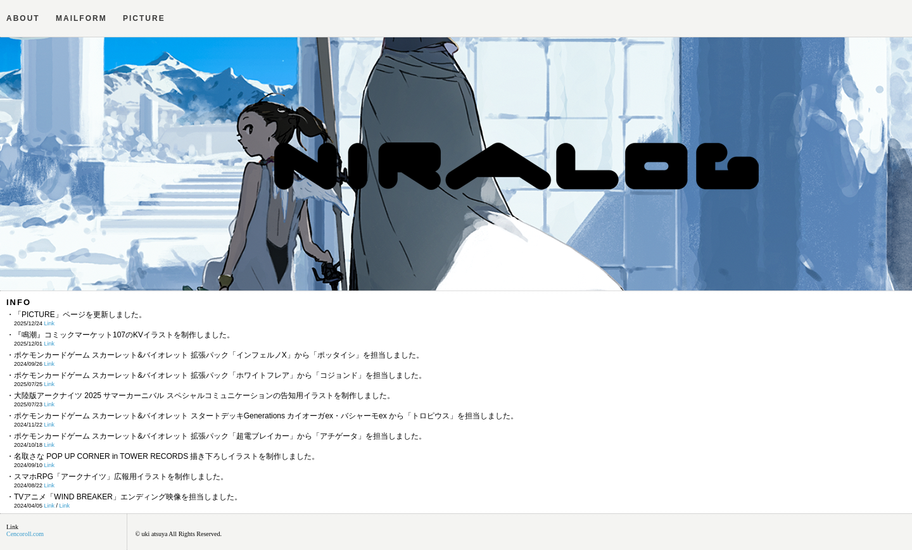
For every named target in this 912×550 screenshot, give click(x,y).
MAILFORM (81, 18)
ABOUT (23, 18)
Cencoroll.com (25, 533)
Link (49, 323)
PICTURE (144, 18)
